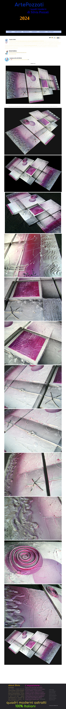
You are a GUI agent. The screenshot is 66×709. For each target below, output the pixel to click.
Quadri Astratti (52, 692)
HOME (10, 31)
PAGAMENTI (42, 31)
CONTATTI (34, 31)
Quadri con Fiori (52, 694)
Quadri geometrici (53, 695)
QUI (28, 59)
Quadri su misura (52, 698)
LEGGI (21, 700)
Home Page (51, 689)
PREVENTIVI (26, 31)
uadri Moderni (53, 691)
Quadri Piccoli (52, 699)
